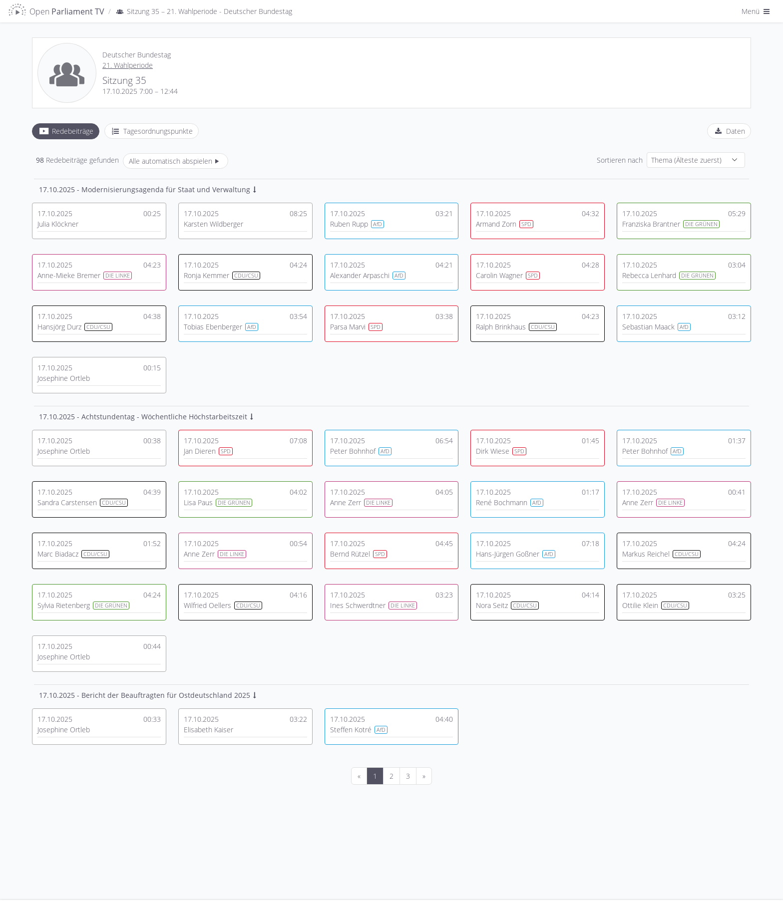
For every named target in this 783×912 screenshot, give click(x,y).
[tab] (65, 131)
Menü (757, 11)
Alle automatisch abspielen (175, 161)
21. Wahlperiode (127, 65)
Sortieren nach (620, 160)
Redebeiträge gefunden (77, 160)
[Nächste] (424, 776)
